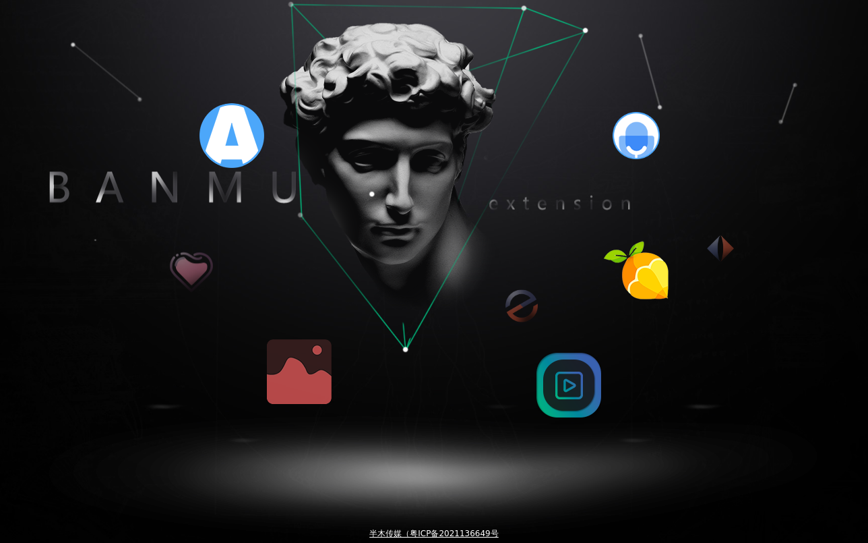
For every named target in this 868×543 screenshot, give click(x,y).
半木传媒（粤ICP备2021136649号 (434, 533)
